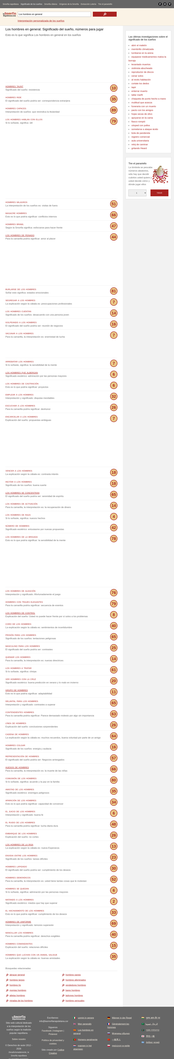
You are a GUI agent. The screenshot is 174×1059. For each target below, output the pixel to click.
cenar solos (137, 76)
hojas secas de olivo (141, 114)
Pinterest (53, 1022)
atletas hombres (17, 983)
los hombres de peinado (19, 235)
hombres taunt (14, 86)
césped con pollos (140, 125)
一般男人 (116, 1027)
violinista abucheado (141, 68)
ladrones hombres (74, 983)
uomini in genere (86, 1005)
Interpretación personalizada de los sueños (41, 20)
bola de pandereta (140, 133)
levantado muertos (140, 64)
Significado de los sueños (31, 4)
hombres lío (15, 973)
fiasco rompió (138, 121)
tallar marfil (137, 95)
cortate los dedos (140, 83)
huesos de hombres (17, 755)
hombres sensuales (75, 988)
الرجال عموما (151, 1012)
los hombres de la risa (19, 832)
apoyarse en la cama (142, 118)
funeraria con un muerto (143, 106)
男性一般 (150, 1024)
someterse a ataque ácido (144, 129)
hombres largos (17, 968)
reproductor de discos (142, 72)
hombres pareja (73, 962)
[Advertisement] (61, 60)
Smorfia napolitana (11, 4)
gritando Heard (139, 148)
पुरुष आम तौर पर (153, 1005)
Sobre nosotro (19, 1027)
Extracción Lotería (88, 4)
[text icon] (105, 14)
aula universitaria (140, 140)
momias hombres (18, 978)
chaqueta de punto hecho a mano (148, 98)
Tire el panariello (105, 4)
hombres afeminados (76, 968)
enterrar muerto (139, 91)
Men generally (85, 1012)
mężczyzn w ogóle (121, 1033)
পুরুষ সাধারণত (152, 1018)
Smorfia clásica (50, 4)
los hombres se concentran (22, 480)
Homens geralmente (87, 1027)
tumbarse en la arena (142, 53)
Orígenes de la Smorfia (69, 4)
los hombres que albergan (21, 360)
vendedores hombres (76, 973)
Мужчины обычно (121, 1021)
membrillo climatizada (142, 49)
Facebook (46, 1018)
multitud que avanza (141, 102)
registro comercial (140, 137)
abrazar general (17, 962)
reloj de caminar (139, 144)
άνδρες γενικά (152, 1030)
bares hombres (73, 978)
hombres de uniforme (18, 909)
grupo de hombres (16, 677)
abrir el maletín (139, 45)
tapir (133, 87)
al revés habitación (141, 79)
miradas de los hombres (21, 988)
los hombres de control (20, 600)
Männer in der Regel (122, 1005)
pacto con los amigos (142, 110)
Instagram (58, 1018)
